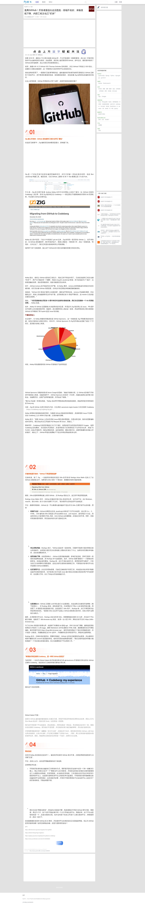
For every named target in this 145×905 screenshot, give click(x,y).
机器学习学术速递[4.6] (106, 210)
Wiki (50, 2)
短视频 (100, 125)
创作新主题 (104, 7)
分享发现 (118, 88)
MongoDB (105, 102)
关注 (86, 7)
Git (103, 108)
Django (107, 75)
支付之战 (114, 91)
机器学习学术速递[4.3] (106, 201)
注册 (116, 2)
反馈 (99, 119)
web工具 (112, 104)
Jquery (116, 108)
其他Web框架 (105, 104)
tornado (103, 106)
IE (109, 108)
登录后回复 (59, 887)
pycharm (103, 77)
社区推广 (107, 119)
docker (100, 83)
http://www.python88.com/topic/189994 (39, 851)
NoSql (107, 106)
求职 (106, 91)
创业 (114, 88)
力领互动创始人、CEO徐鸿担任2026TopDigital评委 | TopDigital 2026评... (110, 214)
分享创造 (101, 91)
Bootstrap (113, 106)
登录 (120, 2)
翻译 (110, 88)
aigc (99, 96)
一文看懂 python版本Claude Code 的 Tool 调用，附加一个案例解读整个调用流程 (110, 220)
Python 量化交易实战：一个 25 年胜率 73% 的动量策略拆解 (110, 205)
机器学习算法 (101, 114)
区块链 (109, 91)
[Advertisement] (109, 39)
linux (99, 102)
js (117, 106)
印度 (99, 130)
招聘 (107, 88)
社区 (37, 2)
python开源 (101, 75)
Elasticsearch (107, 83)
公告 (103, 119)
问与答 (100, 88)
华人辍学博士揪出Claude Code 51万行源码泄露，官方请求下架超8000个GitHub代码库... (110, 226)
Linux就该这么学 (29, 17)
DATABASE (115, 102)
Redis (110, 102)
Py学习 (26, 6)
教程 (43, 2)
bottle (106, 108)
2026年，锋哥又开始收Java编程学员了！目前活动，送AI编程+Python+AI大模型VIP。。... (110, 232)
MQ (112, 108)
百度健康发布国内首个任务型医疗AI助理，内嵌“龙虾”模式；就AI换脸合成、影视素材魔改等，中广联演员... (110, 242)
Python (112, 75)
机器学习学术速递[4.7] (106, 197)
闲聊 (104, 88)
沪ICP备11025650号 (28, 902)
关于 (24, 895)
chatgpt (104, 96)
